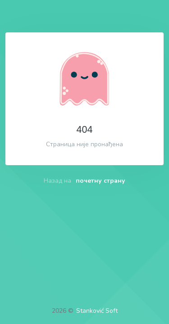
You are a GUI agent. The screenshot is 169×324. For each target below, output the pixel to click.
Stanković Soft (97, 310)
